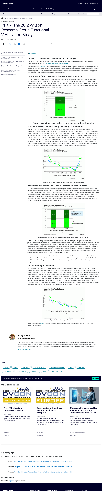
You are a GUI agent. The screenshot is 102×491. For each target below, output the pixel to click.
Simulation (8, 371)
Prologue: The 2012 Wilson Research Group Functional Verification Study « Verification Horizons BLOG (44, 467)
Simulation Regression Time (8, 74)
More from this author (24, 349)
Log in (80, 3)
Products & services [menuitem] (8, 9)
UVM (44, 371)
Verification (55, 371)
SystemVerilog (21, 371)
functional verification (57, 367)
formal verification (39, 367)
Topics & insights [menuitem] (51, 9)
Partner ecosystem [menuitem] (38, 9)
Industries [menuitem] (27, 9)
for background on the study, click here (56, 63)
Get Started (95, 378)
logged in (12, 481)
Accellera (25, 367)
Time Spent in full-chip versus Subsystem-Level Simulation (12, 57)
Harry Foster (33, 53)
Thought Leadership (57, 14)
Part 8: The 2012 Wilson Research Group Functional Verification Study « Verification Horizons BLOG (43, 472)
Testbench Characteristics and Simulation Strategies (12, 53)
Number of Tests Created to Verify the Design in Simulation (13, 66)
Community (81, 14)
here (41, 323)
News (6, 367)
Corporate (71, 14)
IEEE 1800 (81, 367)
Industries (32, 14)
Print (52, 44)
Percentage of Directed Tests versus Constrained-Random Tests (10, 70)
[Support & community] (91, 3)
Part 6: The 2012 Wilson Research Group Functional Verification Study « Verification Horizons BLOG (43, 461)
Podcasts (43, 14)
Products (22, 14)
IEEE (71, 367)
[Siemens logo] (8, 3)
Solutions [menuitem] (19, 9)
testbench (34, 371)
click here (42, 67)
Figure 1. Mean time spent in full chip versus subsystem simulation (12, 62)
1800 (15, 367)
